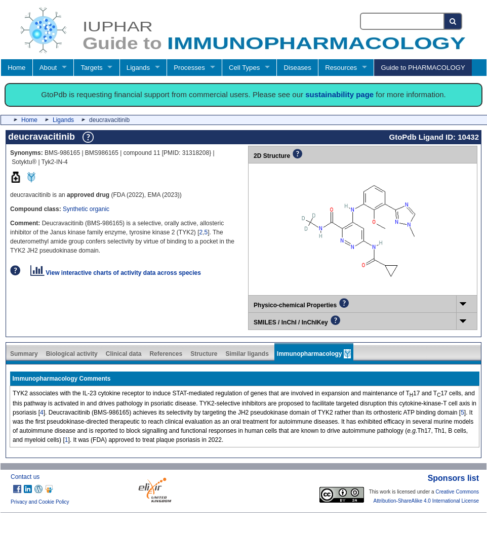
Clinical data (124, 353)
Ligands (138, 67)
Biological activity (72, 353)
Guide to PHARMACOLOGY (423, 67)
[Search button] (453, 21)
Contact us (25, 476)
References (165, 353)
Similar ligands (246, 353)
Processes (189, 67)
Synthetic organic (86, 209)
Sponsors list (453, 478)
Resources (341, 67)
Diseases (297, 67)
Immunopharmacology (314, 353)
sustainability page (339, 94)
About (48, 67)
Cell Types (244, 67)
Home (16, 67)
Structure (203, 353)
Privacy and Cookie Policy (40, 502)
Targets (91, 67)
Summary (24, 353)
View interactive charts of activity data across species (115, 272)
